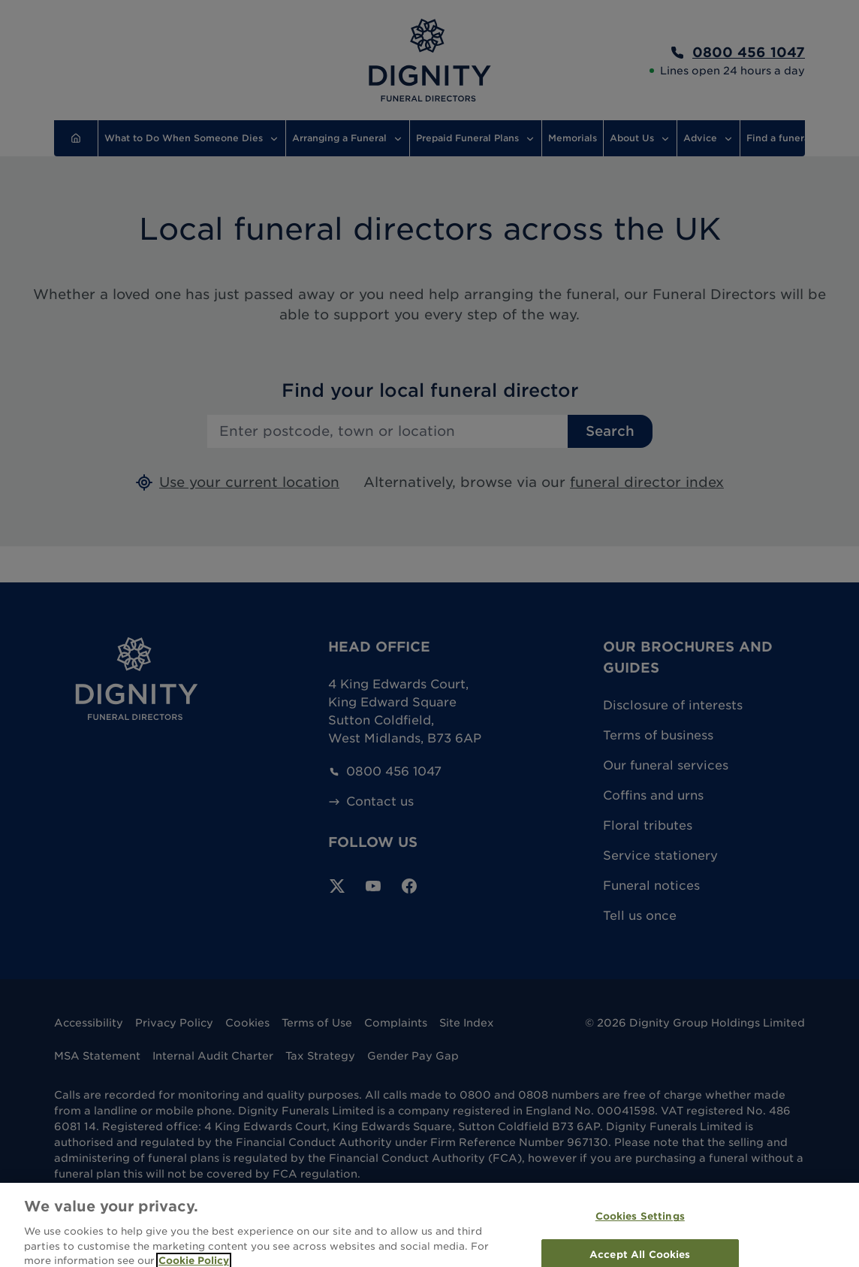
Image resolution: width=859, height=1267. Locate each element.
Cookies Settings (640, 1223)
